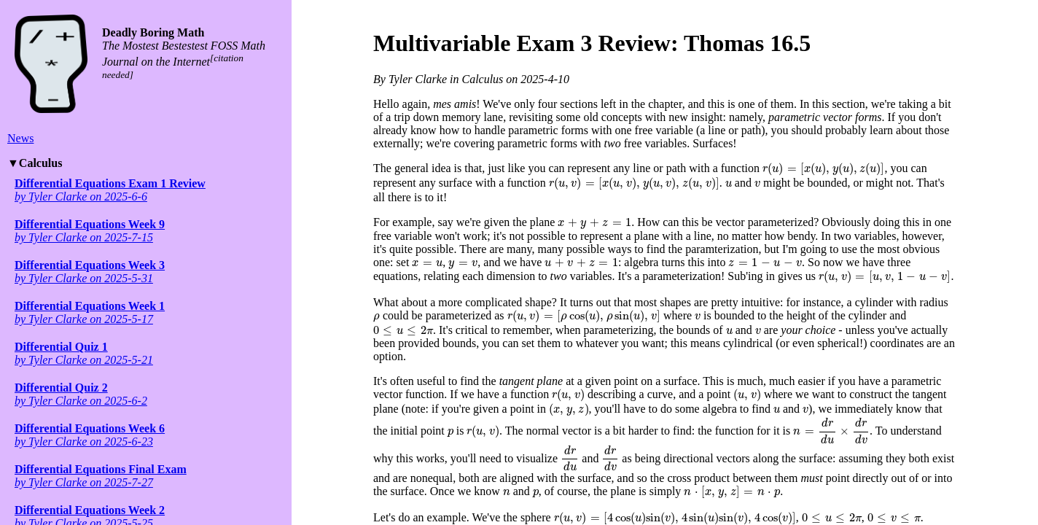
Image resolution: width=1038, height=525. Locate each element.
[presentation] (823, 169)
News (20, 138)
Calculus (41, 163)
